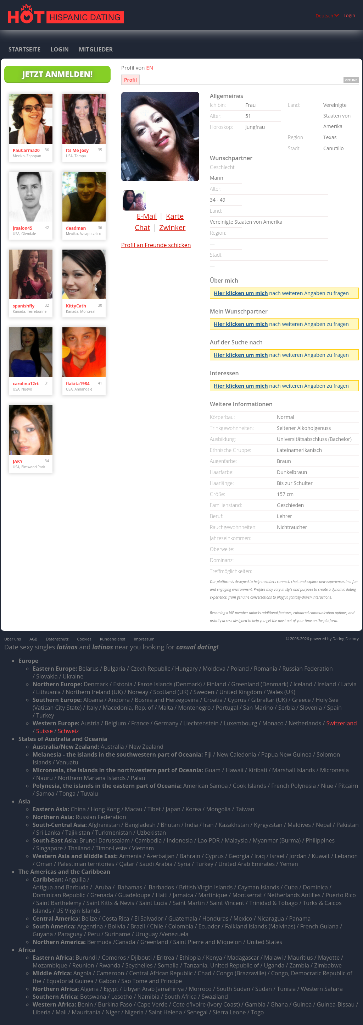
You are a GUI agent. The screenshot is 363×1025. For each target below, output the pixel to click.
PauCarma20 (26, 150)
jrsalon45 (22, 228)
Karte (175, 216)
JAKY (18, 461)
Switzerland (341, 723)
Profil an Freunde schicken (156, 245)
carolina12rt (26, 384)
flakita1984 (78, 384)
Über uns (12, 639)
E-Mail (147, 216)
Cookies (84, 639)
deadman (76, 228)
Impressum (144, 639)
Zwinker (172, 227)
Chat (142, 227)
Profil (130, 79)
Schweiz (68, 731)
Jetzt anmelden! (57, 74)
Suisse (44, 731)
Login (349, 15)
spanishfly (23, 306)
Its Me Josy (77, 150)
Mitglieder (96, 49)
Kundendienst (112, 639)
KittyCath (76, 306)
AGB (33, 639)
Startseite (24, 49)
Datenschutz (57, 639)
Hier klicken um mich (241, 293)
